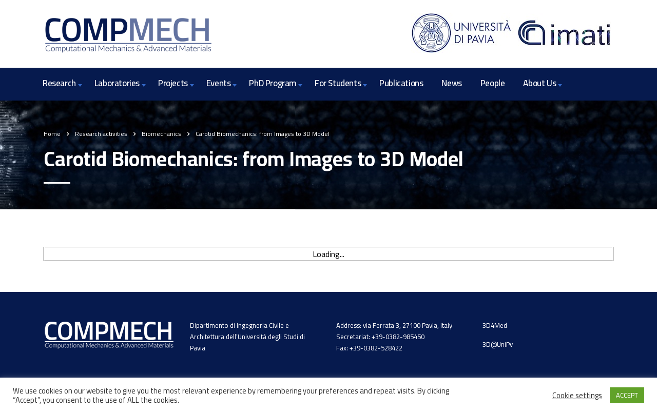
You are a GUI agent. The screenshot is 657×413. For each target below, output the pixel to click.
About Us (539, 83)
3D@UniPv (497, 344)
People (492, 83)
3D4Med (494, 325)
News (451, 83)
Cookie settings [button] (577, 395)
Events (218, 83)
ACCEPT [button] (627, 395)
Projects (173, 83)
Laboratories (117, 83)
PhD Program (272, 83)
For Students (338, 83)
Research (59, 83)
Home (52, 134)
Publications (401, 83)
